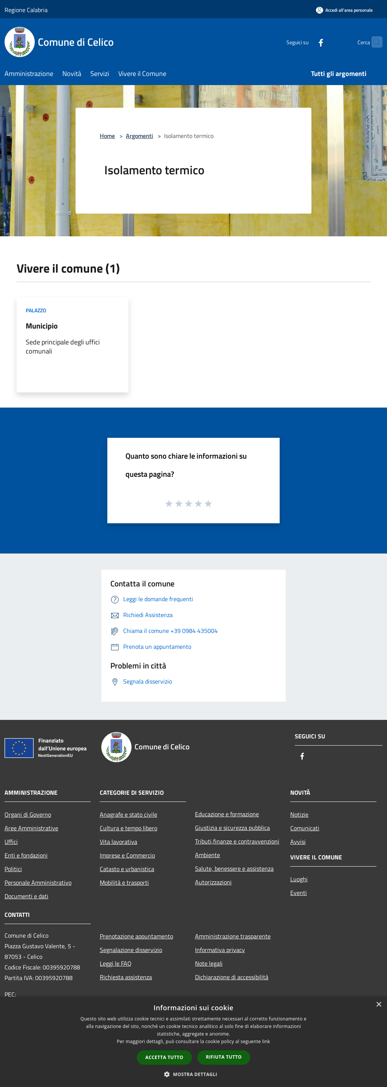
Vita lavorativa (118, 841)
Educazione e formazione (227, 814)
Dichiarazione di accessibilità (231, 977)
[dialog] (193, 1042)
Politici (13, 868)
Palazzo (36, 310)
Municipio (42, 326)
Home (107, 135)
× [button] (378, 1005)
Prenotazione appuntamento (136, 936)
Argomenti (139, 135)
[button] (193, 1074)
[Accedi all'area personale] (344, 10)
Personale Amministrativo (38, 882)
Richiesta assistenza (126, 977)
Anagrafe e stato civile (128, 814)
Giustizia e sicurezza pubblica (232, 827)
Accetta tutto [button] (164, 1057)
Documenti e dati (26, 896)
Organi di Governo (28, 814)
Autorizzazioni (213, 882)
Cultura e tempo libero (128, 828)
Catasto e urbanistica (127, 868)
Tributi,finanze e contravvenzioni (237, 841)
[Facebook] (306, 42)
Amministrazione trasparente (233, 936)
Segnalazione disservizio (131, 949)
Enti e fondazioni (26, 855)
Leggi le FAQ (116, 963)
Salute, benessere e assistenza (234, 868)
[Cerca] (373, 42)
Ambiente (207, 854)
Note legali (209, 963)
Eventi (298, 892)
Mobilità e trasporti (124, 882)
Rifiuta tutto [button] (224, 1057)
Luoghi (299, 879)
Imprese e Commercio (127, 855)
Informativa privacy (220, 949)
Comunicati (304, 828)
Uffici (11, 841)
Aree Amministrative (31, 828)
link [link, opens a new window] (266, 1041)
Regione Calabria (26, 9)
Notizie (299, 814)
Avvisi (298, 841)
